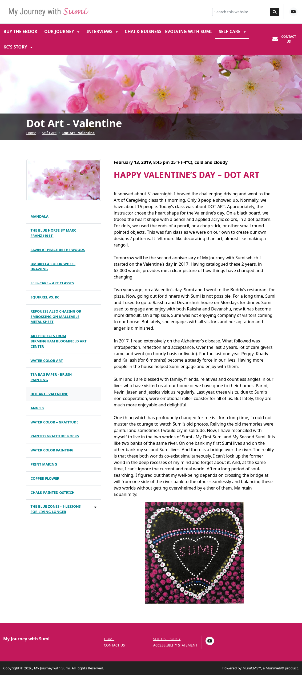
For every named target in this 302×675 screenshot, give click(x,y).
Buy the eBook (20, 31)
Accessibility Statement (175, 645)
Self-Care (230, 31)
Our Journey (59, 31)
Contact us (114, 645)
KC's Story (15, 47)
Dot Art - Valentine (78, 132)
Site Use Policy (167, 639)
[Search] (275, 12)
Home (31, 132)
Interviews (100, 31)
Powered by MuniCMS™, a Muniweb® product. (260, 668)
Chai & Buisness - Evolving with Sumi (168, 31)
